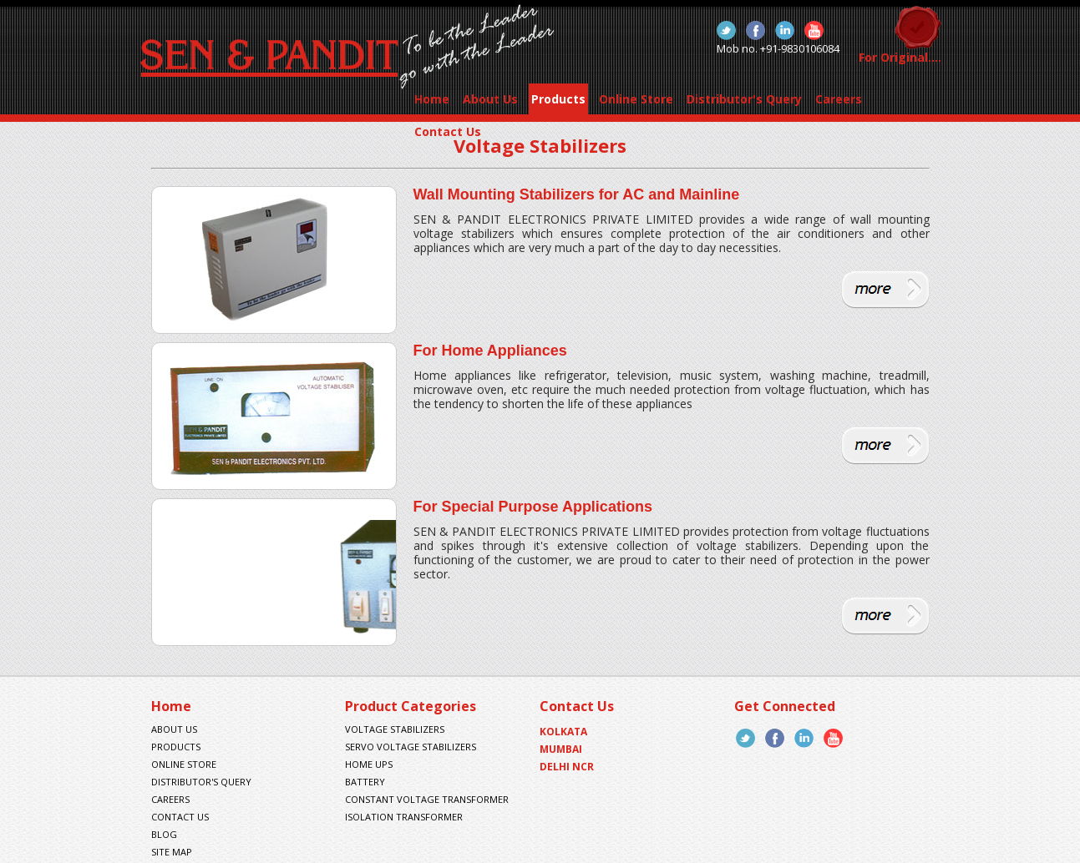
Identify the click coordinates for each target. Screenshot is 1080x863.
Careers (838, 99)
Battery (365, 781)
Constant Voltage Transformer (427, 799)
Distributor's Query (744, 99)
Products (558, 99)
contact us (180, 816)
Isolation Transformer (404, 816)
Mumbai (561, 749)
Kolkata (563, 731)
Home (431, 99)
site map (171, 851)
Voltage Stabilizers (394, 729)
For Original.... (900, 57)
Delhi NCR (567, 767)
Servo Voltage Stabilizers (410, 746)
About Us (490, 99)
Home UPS (369, 764)
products (175, 746)
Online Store (636, 99)
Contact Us (447, 131)
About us (174, 729)
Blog (164, 834)
